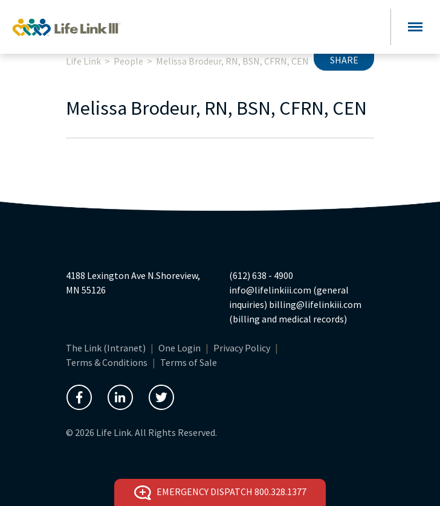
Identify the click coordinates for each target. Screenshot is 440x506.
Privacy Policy (241, 348)
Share (344, 60)
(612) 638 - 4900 (261, 275)
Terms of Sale (188, 362)
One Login (179, 348)
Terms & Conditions (106, 362)
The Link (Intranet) (106, 348)
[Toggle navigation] (415, 26)
